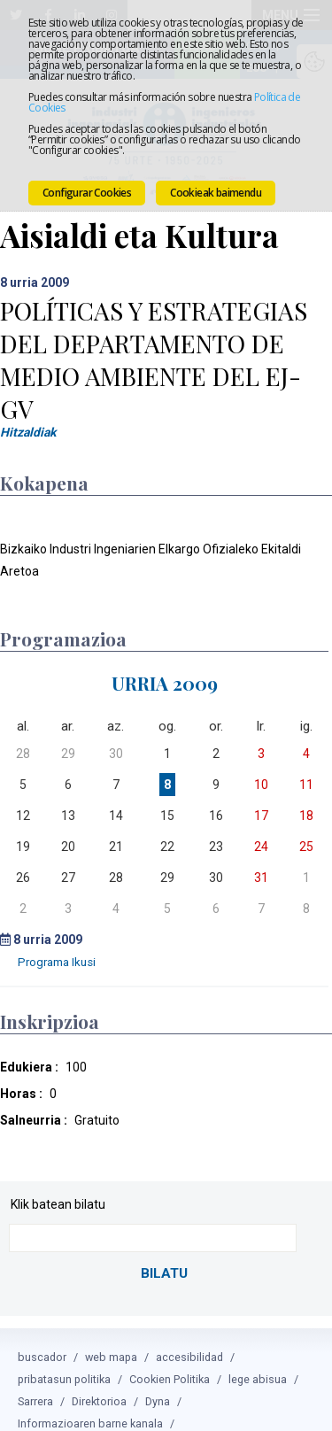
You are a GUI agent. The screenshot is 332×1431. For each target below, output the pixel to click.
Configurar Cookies (86, 192)
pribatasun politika (64, 1358)
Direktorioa (99, 1380)
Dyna (157, 1380)
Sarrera (35, 1380)
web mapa (111, 1335)
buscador (42, 1335)
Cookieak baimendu (215, 192)
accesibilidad (189, 1335)
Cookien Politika (169, 1358)
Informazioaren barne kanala (90, 1402)
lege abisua (257, 1358)
